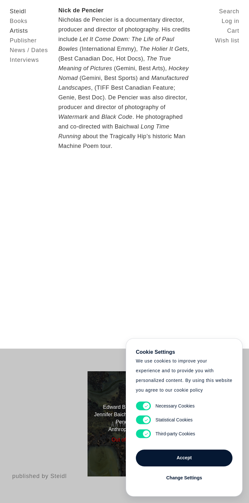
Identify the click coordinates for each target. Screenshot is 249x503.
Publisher (23, 40)
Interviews (24, 60)
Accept (184, 457)
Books (19, 21)
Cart (233, 31)
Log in (230, 21)
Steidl (18, 11)
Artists (19, 31)
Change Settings (184, 477)
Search (229, 11)
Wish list (227, 40)
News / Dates (29, 50)
